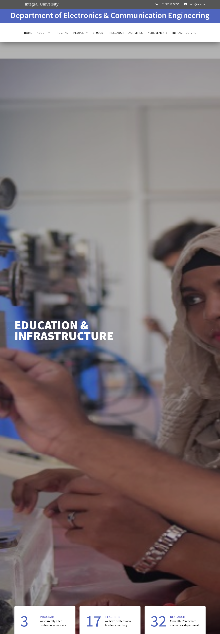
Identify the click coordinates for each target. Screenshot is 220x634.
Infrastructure (184, 33)
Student (99, 33)
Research (117, 33)
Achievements (158, 33)
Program (62, 33)
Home (28, 33)
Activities (136, 33)
